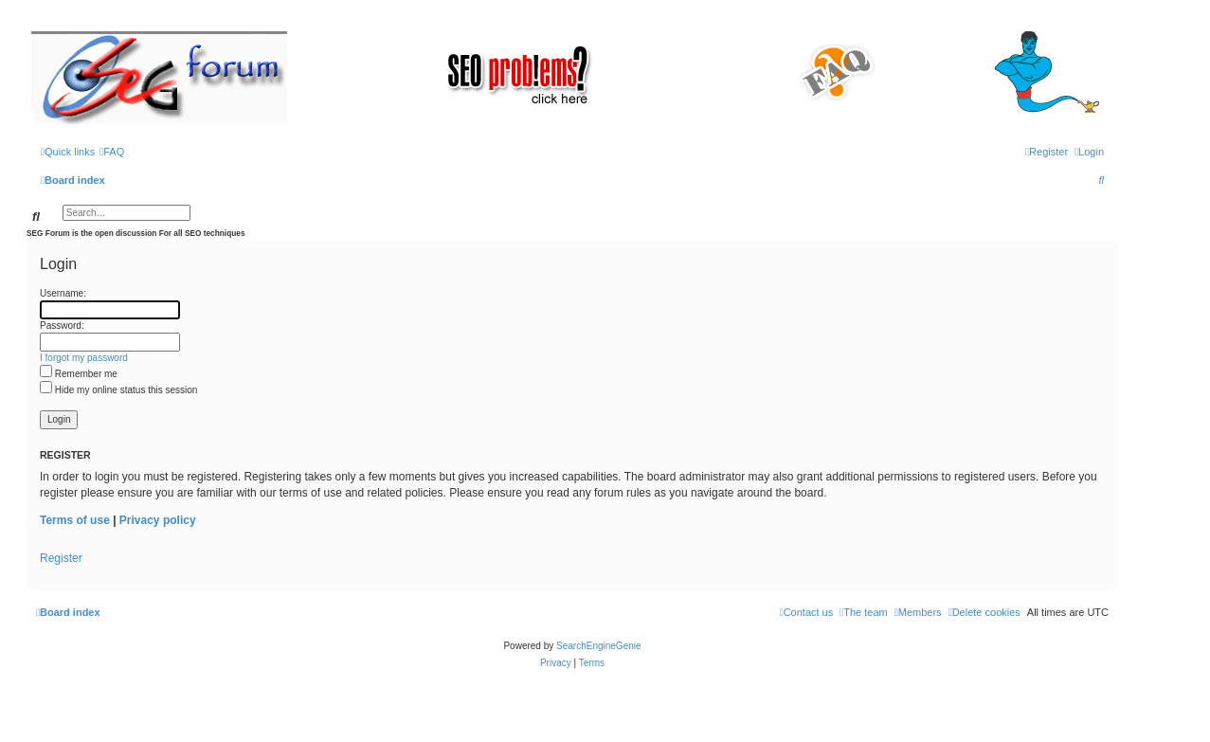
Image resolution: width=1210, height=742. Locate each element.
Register (61, 558)
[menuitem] (111, 151)
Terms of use (75, 520)
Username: (63, 293)
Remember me (78, 374)
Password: (62, 325)
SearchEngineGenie (598, 646)
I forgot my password (84, 358)
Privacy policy (157, 520)
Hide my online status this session (118, 390)
